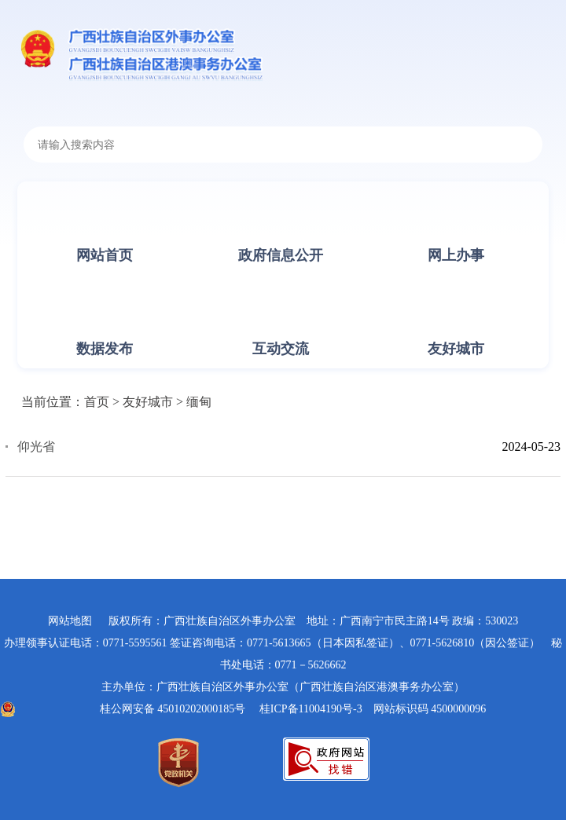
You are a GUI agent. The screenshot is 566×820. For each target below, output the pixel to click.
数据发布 (104, 349)
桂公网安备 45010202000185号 (173, 709)
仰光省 (36, 446)
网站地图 (70, 621)
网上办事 (456, 255)
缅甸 (198, 401)
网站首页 (104, 255)
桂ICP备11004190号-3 (310, 709)
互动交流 (280, 349)
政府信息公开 (280, 255)
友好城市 (456, 349)
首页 (96, 401)
